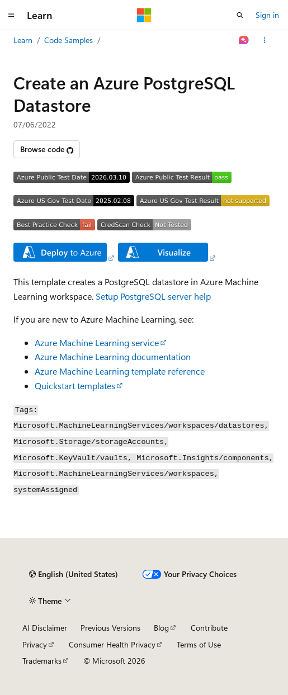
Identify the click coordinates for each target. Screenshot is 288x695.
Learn (22, 40)
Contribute (209, 627)
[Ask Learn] (244, 40)
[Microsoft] (144, 15)
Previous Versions (110, 627)
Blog (161, 627)
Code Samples (68, 40)
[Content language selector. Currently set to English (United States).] (73, 574)
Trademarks (42, 660)
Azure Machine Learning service (97, 342)
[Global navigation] (11, 15)
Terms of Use (199, 644)
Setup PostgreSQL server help (153, 296)
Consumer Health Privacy (112, 644)
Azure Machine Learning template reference (120, 371)
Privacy (34, 644)
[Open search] (240, 15)
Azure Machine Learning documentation (113, 356)
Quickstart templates (75, 385)
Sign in (267, 15)
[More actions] (265, 40)
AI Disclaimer (44, 627)
